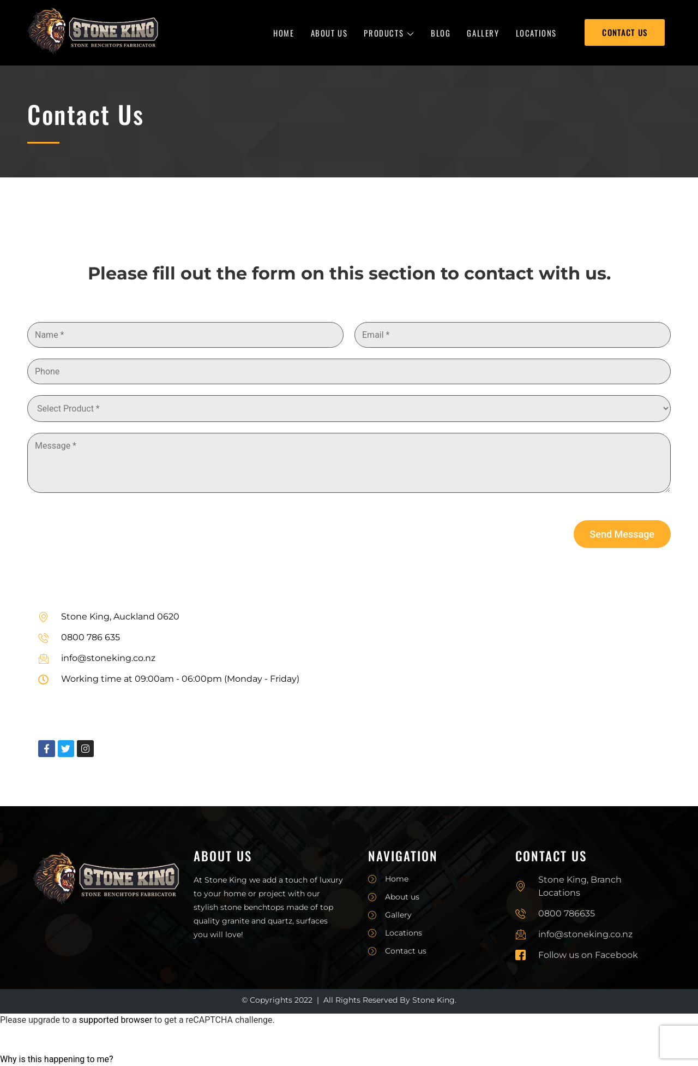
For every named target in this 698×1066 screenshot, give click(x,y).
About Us (329, 33)
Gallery (483, 33)
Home (283, 33)
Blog (440, 33)
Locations (536, 33)
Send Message (621, 534)
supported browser (115, 1020)
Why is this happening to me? (56, 1059)
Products (389, 33)
